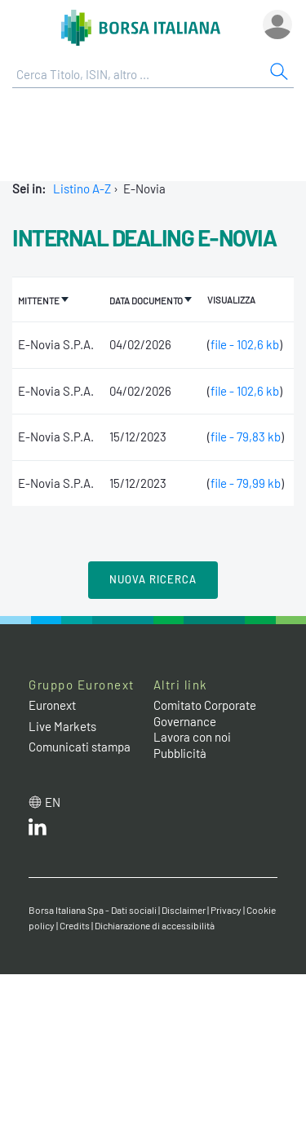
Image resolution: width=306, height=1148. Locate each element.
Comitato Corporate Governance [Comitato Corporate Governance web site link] (204, 713)
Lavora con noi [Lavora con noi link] (192, 736)
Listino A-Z (82, 188)
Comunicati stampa (80, 746)
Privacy (226, 909)
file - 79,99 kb (246, 483)
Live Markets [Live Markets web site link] (62, 726)
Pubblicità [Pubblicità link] (179, 753)
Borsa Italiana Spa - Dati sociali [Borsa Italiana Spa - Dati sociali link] (93, 909)
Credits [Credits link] (75, 925)
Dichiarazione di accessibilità (155, 925)
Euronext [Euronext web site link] (52, 705)
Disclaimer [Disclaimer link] (184, 909)
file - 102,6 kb (245, 344)
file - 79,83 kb (246, 436)
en (52, 802)
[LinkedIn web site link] (38, 830)
